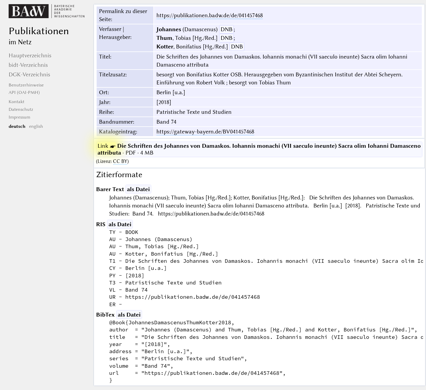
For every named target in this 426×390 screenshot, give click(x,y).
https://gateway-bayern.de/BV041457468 (205, 131)
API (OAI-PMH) (24, 92)
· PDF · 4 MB (259, 149)
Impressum (19, 117)
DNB (226, 29)
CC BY (120, 161)
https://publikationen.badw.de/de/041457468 (209, 15)
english (36, 126)
